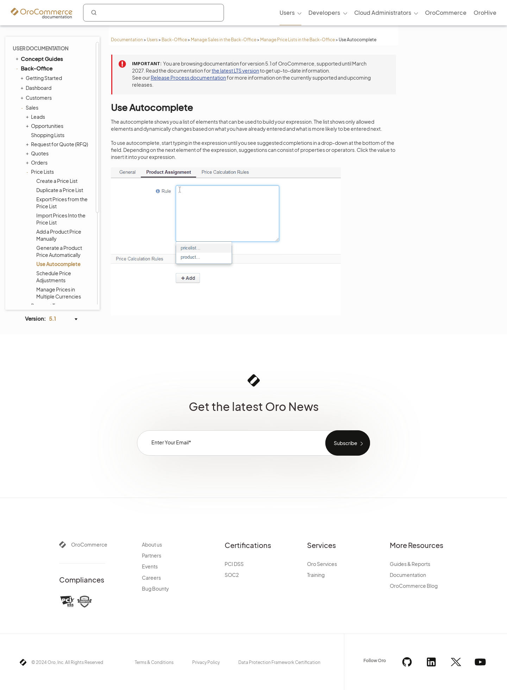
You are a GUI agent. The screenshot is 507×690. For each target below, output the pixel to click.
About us (152, 544)
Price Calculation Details (58, 199)
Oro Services (322, 564)
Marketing (35, 219)
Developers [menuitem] (324, 12)
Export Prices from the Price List (62, 62)
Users (152, 39)
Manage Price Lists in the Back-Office (297, 39)
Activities (34, 248)
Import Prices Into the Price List (61, 78)
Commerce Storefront (45, 279)
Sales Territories (49, 174)
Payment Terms (49, 165)
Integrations (33, 288)
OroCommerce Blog (414, 586)
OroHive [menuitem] (485, 12)
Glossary (32, 298)
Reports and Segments (50, 258)
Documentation (127, 39)
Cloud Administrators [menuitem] (382, 12)
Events (150, 566)
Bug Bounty (155, 588)
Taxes (30, 229)
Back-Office (174, 39)
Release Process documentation (188, 77)
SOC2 (232, 575)
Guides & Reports (410, 564)
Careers (151, 577)
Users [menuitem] (287, 12)
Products (34, 209)
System (33, 268)
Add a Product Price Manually (58, 94)
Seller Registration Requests (52, 186)
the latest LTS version (235, 70)
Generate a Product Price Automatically (59, 110)
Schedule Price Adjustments (53, 136)
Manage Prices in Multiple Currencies (58, 152)
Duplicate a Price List (59, 49)
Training (316, 575)
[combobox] (153, 12)
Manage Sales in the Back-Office (223, 39)
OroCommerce (89, 544)
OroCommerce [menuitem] (446, 12)
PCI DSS (234, 564)
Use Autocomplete (58, 123)
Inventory (35, 238)
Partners (151, 555)
